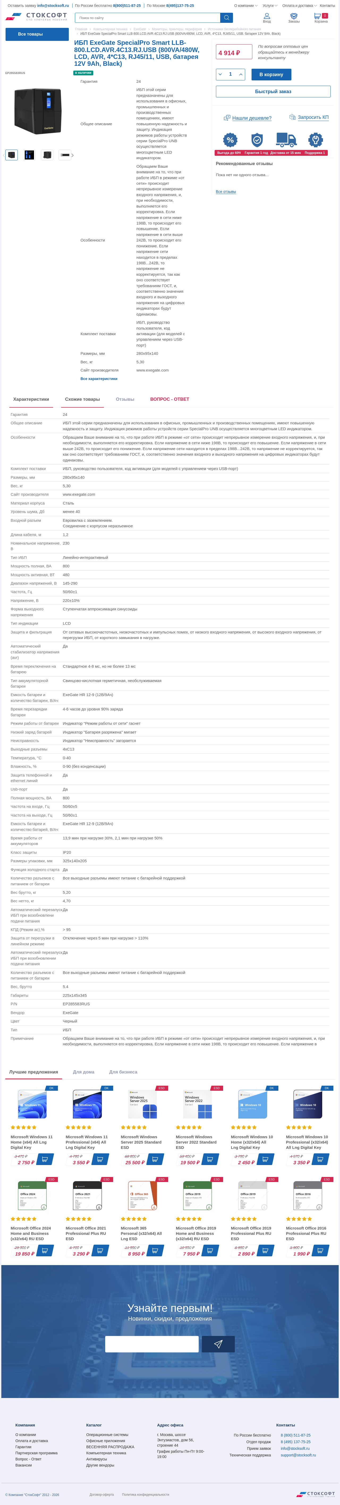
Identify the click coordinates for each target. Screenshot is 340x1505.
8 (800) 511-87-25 (296, 1435)
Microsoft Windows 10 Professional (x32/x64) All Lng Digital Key (307, 1142)
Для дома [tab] (83, 1072)
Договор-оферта (102, 1495)
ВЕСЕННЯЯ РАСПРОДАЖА (110, 1447)
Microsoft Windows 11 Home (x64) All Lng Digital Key (32, 1142)
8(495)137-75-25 (180, 5)
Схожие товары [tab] (82, 399)
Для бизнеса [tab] (123, 1072)
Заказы (294, 21)
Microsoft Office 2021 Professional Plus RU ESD (86, 1233)
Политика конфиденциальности (145, 1495)
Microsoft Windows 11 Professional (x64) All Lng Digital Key (87, 1142)
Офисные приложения (105, 1441)
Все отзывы (226, 191)
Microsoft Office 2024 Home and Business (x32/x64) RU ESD (31, 1233)
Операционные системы (107, 1435)
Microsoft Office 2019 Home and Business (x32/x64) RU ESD (196, 1233)
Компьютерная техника (106, 1453)
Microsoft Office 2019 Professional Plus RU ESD (251, 1233)
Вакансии (23, 1465)
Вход (267, 21)
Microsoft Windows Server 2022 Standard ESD (196, 1142)
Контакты (327, 5)
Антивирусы (96, 1459)
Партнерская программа (36, 1453)
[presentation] (169, 400)
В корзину (271, 74)
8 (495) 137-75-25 (296, 1442)
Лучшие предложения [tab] (33, 1072)
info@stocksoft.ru (53, 5)
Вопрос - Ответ (28, 1459)
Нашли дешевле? (252, 118)
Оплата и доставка (296, 5)
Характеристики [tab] (31, 399)
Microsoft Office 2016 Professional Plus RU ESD (306, 1233)
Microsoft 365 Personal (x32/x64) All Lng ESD (141, 1233)
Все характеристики (98, 379)
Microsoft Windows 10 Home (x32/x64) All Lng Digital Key (252, 1142)
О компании (244, 5)
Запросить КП (313, 117)
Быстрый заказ (273, 91)
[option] (11, 155)
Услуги (268, 5)
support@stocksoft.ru (298, 1455)
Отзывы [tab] (125, 399)
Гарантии (23, 1447)
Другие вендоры (100, 1465)
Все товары (30, 34)
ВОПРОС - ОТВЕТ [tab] (169, 399)
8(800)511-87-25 (127, 5)
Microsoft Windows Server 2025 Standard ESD (141, 1142)
